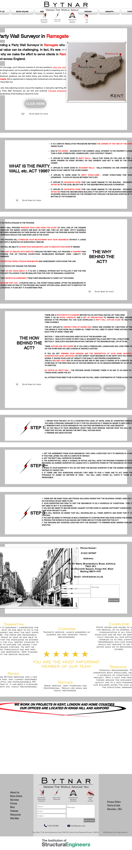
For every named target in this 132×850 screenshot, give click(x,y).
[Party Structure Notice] (90, 388)
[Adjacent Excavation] (114, 388)
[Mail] (68, 825)
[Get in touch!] (113, 600)
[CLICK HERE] (35, 104)
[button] (109, 11)
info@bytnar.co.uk (92, 576)
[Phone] (45, 825)
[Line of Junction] (66, 388)
